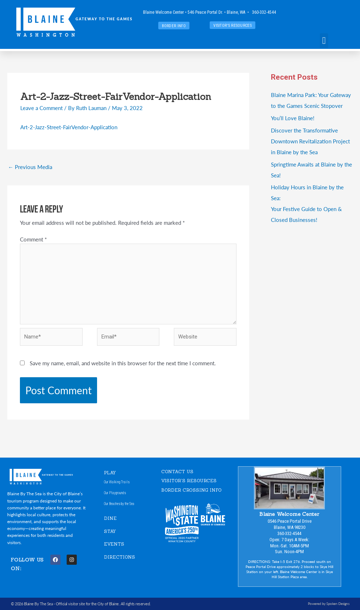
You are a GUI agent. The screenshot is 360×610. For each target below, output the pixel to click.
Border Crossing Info (191, 490)
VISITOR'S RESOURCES (189, 480)
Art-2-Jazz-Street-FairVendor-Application (68, 127)
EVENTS (114, 544)
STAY (110, 531)
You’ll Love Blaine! (292, 118)
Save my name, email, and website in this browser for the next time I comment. (123, 363)
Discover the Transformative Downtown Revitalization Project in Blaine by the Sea (310, 141)
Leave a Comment (41, 108)
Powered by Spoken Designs (328, 603)
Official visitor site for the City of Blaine (87, 603)
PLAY (110, 472)
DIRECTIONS (119, 557)
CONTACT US (177, 471)
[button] (324, 40)
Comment (33, 239)
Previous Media (30, 167)
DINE (110, 518)
